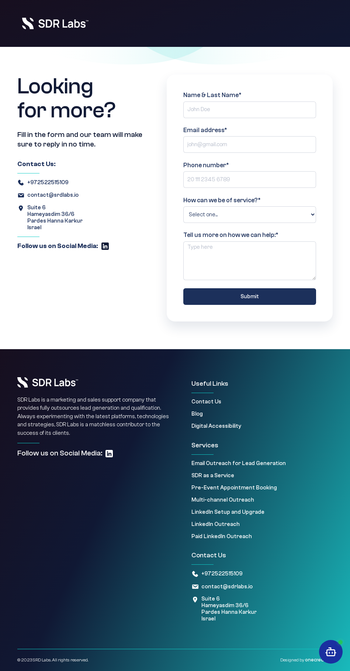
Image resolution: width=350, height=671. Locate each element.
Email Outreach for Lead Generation (238, 463)
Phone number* (206, 165)
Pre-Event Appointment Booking (234, 488)
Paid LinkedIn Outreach (221, 536)
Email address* (205, 130)
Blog (197, 414)
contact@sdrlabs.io (227, 587)
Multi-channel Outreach (222, 500)
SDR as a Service (212, 475)
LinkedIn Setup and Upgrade (227, 512)
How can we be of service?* (222, 200)
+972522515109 (48, 182)
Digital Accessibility (216, 426)
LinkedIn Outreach (215, 524)
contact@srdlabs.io (53, 195)
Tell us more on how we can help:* (230, 234)
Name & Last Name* (212, 95)
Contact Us (206, 402)
